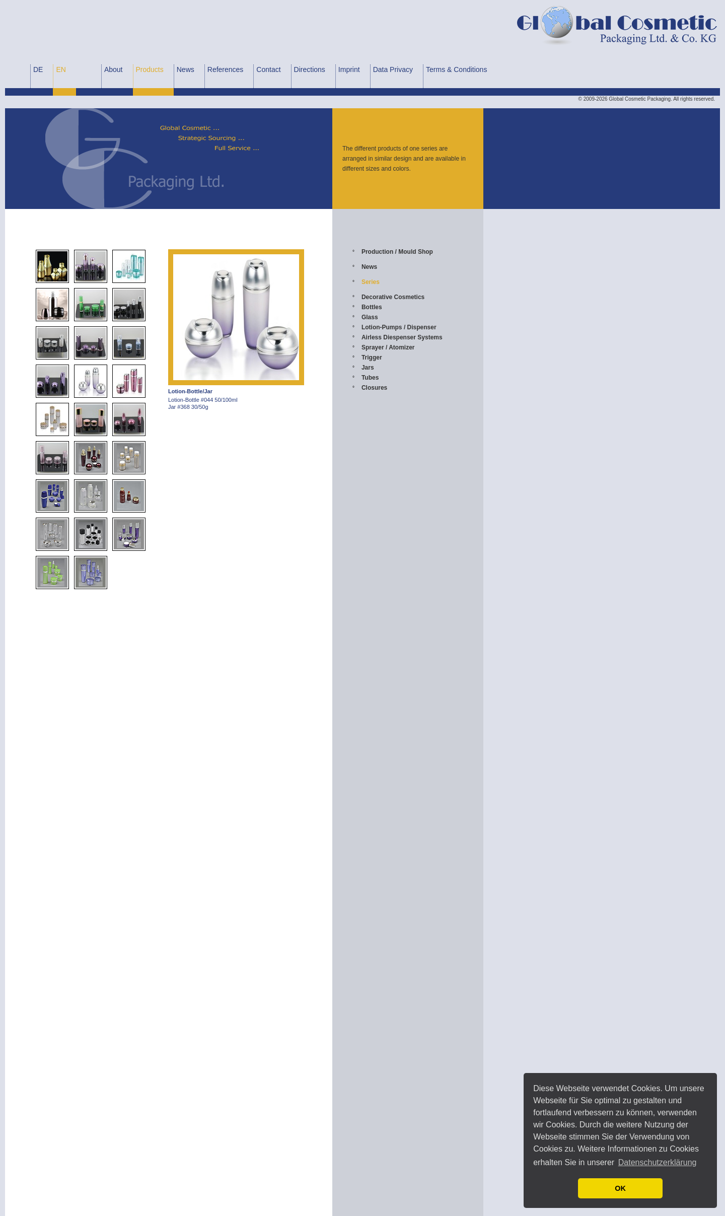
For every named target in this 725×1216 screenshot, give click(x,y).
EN (60, 69)
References (225, 69)
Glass (369, 317)
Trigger (371, 357)
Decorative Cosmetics (392, 297)
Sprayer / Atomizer (388, 347)
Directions (309, 69)
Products (150, 69)
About (113, 69)
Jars (367, 367)
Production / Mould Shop (397, 251)
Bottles (371, 307)
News (185, 69)
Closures (374, 387)
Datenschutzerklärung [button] (657, 1162)
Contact (268, 69)
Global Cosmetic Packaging (640, 99)
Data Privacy (393, 69)
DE (38, 69)
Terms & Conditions (456, 69)
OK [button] (620, 1188)
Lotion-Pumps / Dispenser (399, 327)
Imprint (349, 69)
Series (370, 281)
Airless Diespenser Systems (402, 337)
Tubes (370, 377)
